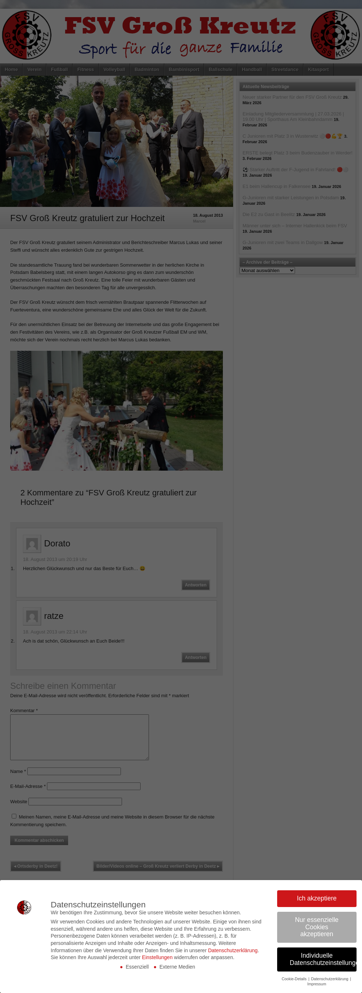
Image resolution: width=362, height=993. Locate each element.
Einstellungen (157, 957)
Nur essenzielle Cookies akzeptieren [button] (317, 927)
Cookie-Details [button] (294, 979)
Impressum (316, 984)
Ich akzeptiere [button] (317, 898)
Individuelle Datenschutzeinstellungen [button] (323, 959)
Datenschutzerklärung (232, 950)
